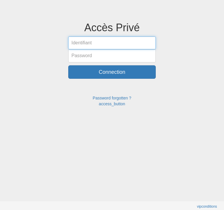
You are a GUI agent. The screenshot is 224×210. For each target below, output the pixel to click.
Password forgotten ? (112, 98)
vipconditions (207, 206)
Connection (112, 72)
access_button (112, 104)
